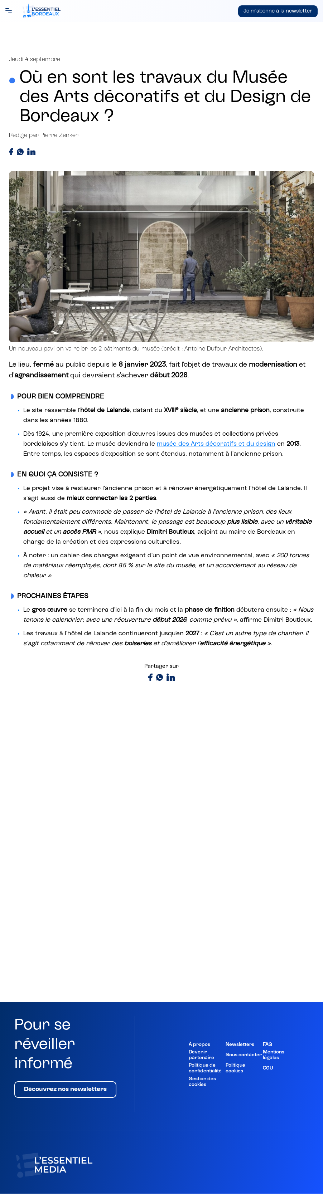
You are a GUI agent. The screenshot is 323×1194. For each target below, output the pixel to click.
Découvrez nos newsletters (65, 1089)
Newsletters (240, 1045)
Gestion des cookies (202, 1082)
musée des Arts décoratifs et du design (216, 444)
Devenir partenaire (201, 1055)
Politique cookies (235, 1068)
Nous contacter (244, 1055)
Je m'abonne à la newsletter (278, 11)
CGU (268, 1068)
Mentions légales (273, 1055)
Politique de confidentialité (205, 1068)
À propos (199, 1045)
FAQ (267, 1045)
